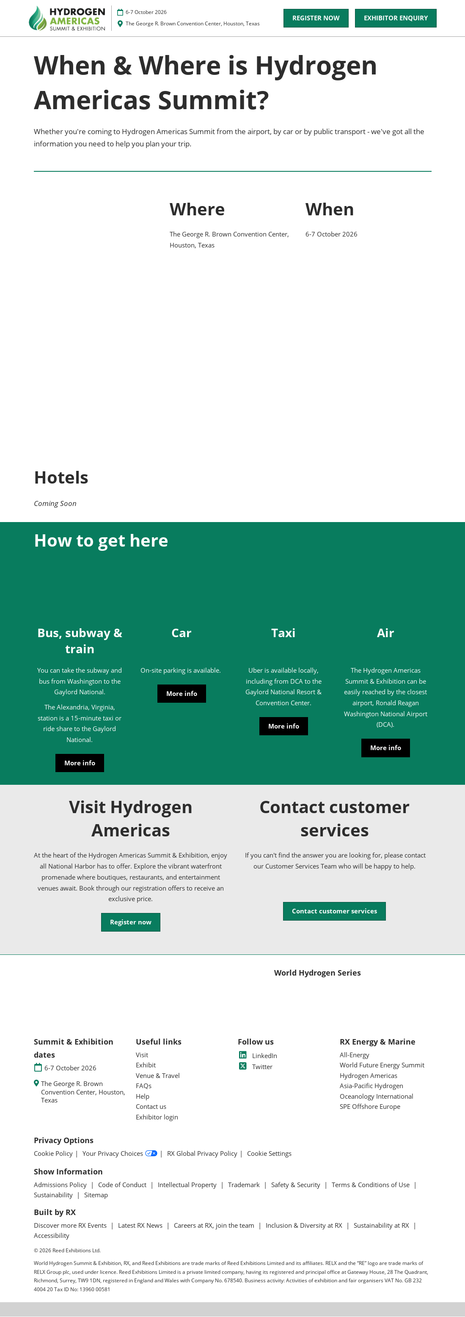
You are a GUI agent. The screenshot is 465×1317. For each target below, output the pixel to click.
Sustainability (54, 1195)
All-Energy (354, 1055)
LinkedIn (257, 1056)
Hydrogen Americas (368, 1076)
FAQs (143, 1086)
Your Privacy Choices (120, 1154)
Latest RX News (141, 1225)
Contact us (151, 1107)
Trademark (244, 1185)
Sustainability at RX (382, 1225)
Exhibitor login (157, 1117)
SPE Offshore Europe (370, 1107)
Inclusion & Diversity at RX (305, 1225)
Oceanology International (376, 1096)
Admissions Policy (61, 1185)
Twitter (255, 1067)
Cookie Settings (269, 1154)
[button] (316, 18)
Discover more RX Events (71, 1225)
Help (142, 1096)
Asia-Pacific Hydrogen (371, 1086)
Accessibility (51, 1236)
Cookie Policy (53, 1154)
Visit (142, 1055)
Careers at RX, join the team (215, 1225)
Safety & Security (296, 1185)
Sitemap (96, 1195)
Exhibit (146, 1065)
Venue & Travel (158, 1076)
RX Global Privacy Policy (202, 1154)
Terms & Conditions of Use (371, 1185)
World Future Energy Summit (382, 1065)
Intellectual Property (188, 1185)
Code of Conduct (123, 1185)
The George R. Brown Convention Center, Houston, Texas (193, 23)
